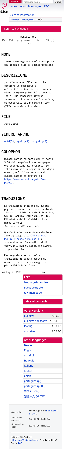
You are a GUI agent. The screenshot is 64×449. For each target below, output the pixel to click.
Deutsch (29, 345)
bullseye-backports (35, 321)
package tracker (34, 287)
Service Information (22, 15)
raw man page (33, 292)
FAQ (46, 6)
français (29, 360)
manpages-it (27, 19)
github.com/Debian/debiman (25, 440)
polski (27, 376)
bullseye (15, 19)
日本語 (28, 371)
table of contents (36, 301)
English (28, 350)
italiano (28, 365)
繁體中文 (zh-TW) (35, 396)
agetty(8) (23, 141)
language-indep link (36, 282)
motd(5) (9, 141)
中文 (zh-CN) (32, 391)
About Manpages (30, 6)
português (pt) (32, 381)
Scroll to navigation (16, 28)
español (29, 355)
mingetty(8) (39, 141)
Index (13, 6)
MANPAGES (15, 1)
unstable (29, 331)
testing (28, 326)
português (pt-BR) (35, 386)
